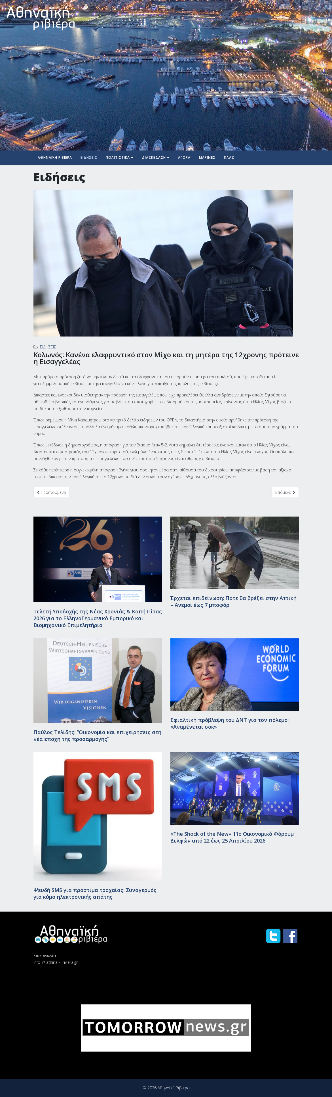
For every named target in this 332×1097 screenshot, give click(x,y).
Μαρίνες (207, 157)
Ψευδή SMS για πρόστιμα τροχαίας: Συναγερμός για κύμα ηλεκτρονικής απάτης (95, 893)
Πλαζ (229, 157)
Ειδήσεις (89, 157)
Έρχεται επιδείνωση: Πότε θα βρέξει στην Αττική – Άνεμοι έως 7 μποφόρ (233, 601)
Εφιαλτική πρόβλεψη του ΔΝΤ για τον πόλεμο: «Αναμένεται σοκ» (229, 723)
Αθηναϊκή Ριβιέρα (55, 157)
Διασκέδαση (154, 157)
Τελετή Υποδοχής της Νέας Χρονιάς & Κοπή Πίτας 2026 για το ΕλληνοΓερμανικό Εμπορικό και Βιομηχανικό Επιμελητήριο (97, 618)
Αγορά (184, 157)
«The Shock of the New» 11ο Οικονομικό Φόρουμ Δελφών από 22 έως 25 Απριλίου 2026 (232, 837)
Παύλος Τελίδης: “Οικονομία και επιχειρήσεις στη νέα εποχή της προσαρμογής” (97, 735)
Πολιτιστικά (118, 157)
